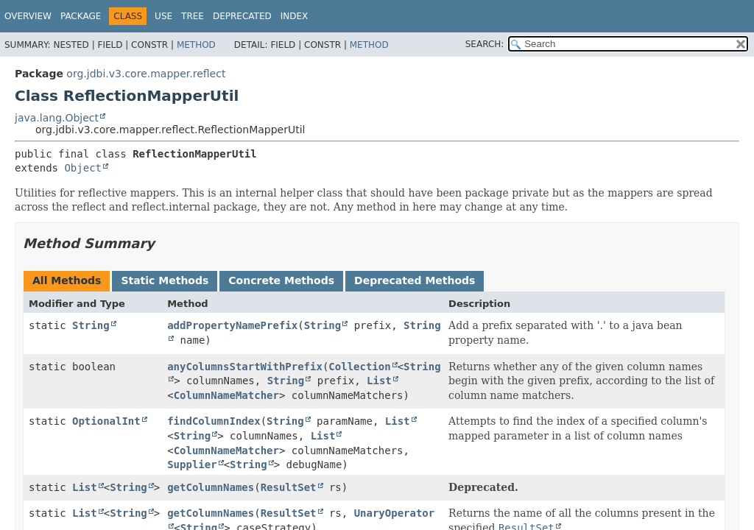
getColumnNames (210, 487)
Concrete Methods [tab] (281, 280)
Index (295, 16)
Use (163, 16)
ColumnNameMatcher (226, 395)
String (91, 325)
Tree (192, 16)
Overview (28, 16)
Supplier (191, 464)
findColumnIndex (213, 421)
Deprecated (242, 16)
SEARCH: (484, 44)
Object (83, 168)
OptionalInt (106, 421)
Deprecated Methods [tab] (414, 280)
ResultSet (289, 487)
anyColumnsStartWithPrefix (245, 366)
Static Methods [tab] (164, 280)
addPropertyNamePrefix (232, 325)
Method (196, 45)
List (379, 380)
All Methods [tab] (66, 280)
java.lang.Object (57, 118)
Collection (359, 366)
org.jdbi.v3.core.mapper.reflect (145, 74)
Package (80, 16)
